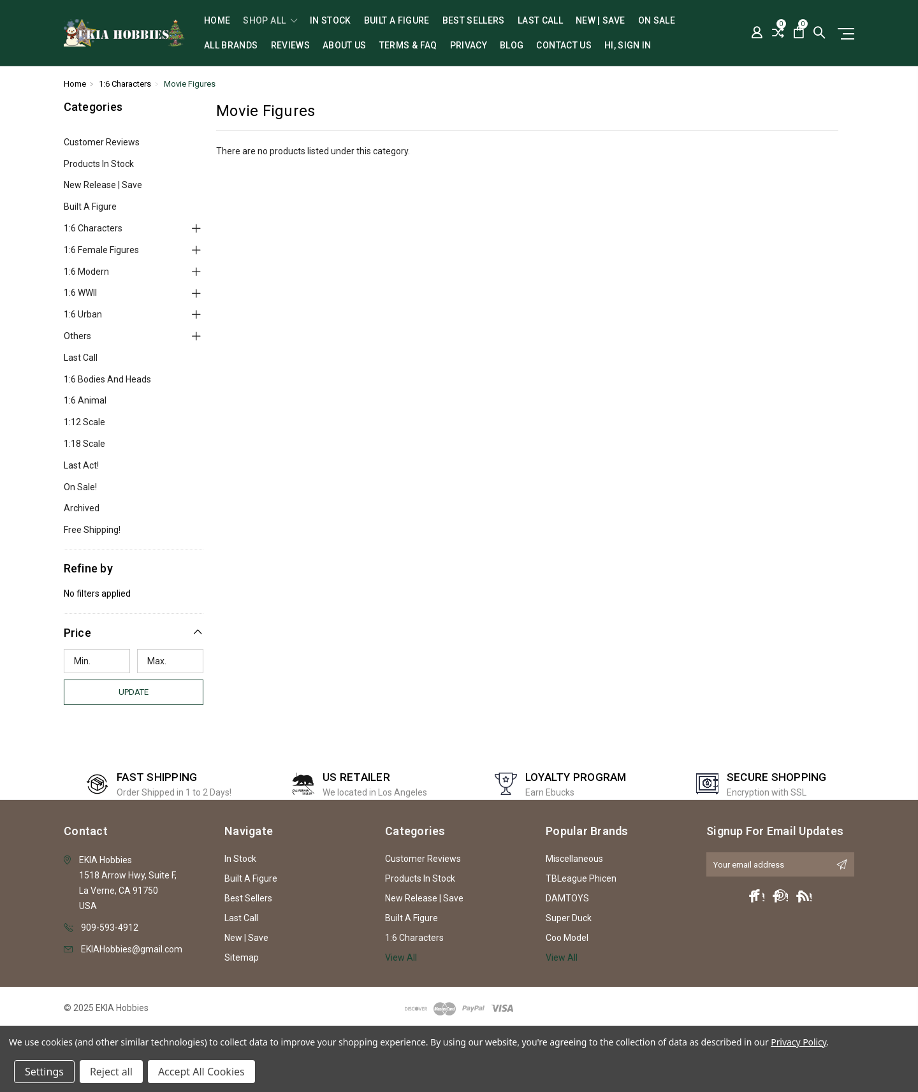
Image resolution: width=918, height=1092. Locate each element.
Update (134, 692)
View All (401, 957)
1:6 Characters (93, 228)
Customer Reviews (102, 142)
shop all (270, 20)
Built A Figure (397, 20)
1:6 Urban (83, 314)
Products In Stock (99, 164)
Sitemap (241, 957)
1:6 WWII (80, 293)
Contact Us (564, 45)
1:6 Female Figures (101, 250)
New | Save (600, 20)
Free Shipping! (92, 530)
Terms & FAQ (408, 45)
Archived (81, 508)
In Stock (330, 20)
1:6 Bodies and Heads (107, 379)
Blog (511, 45)
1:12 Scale (84, 422)
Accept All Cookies (201, 1072)
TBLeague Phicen (581, 878)
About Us (345, 45)
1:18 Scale (84, 444)
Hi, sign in (628, 45)
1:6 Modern (86, 271)
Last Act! (81, 465)
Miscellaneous (574, 859)
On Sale (656, 20)
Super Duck (569, 918)
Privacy (468, 45)
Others (77, 336)
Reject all (111, 1072)
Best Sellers (473, 20)
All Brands (231, 45)
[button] (134, 632)
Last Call (540, 20)
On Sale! (80, 487)
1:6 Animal (85, 400)
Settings (44, 1072)
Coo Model (567, 938)
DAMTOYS (567, 898)
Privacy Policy (798, 1042)
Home (217, 20)
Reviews (290, 45)
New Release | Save (103, 185)
